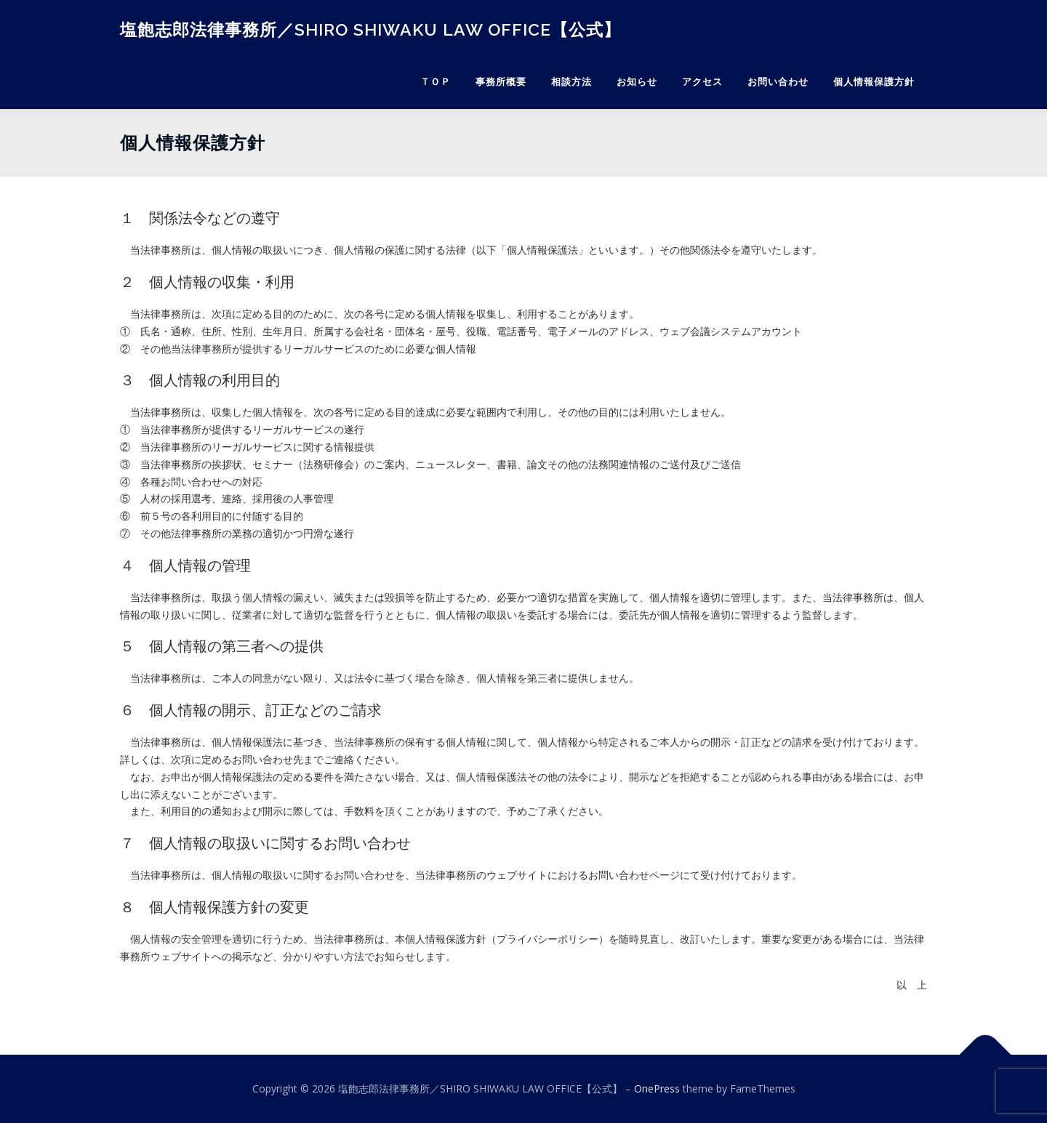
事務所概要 (501, 81)
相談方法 (571, 81)
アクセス (702, 81)
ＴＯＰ (435, 81)
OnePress (657, 1088)
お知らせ (637, 81)
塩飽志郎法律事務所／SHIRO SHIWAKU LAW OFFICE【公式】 (370, 29)
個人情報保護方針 (874, 81)
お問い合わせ (778, 81)
